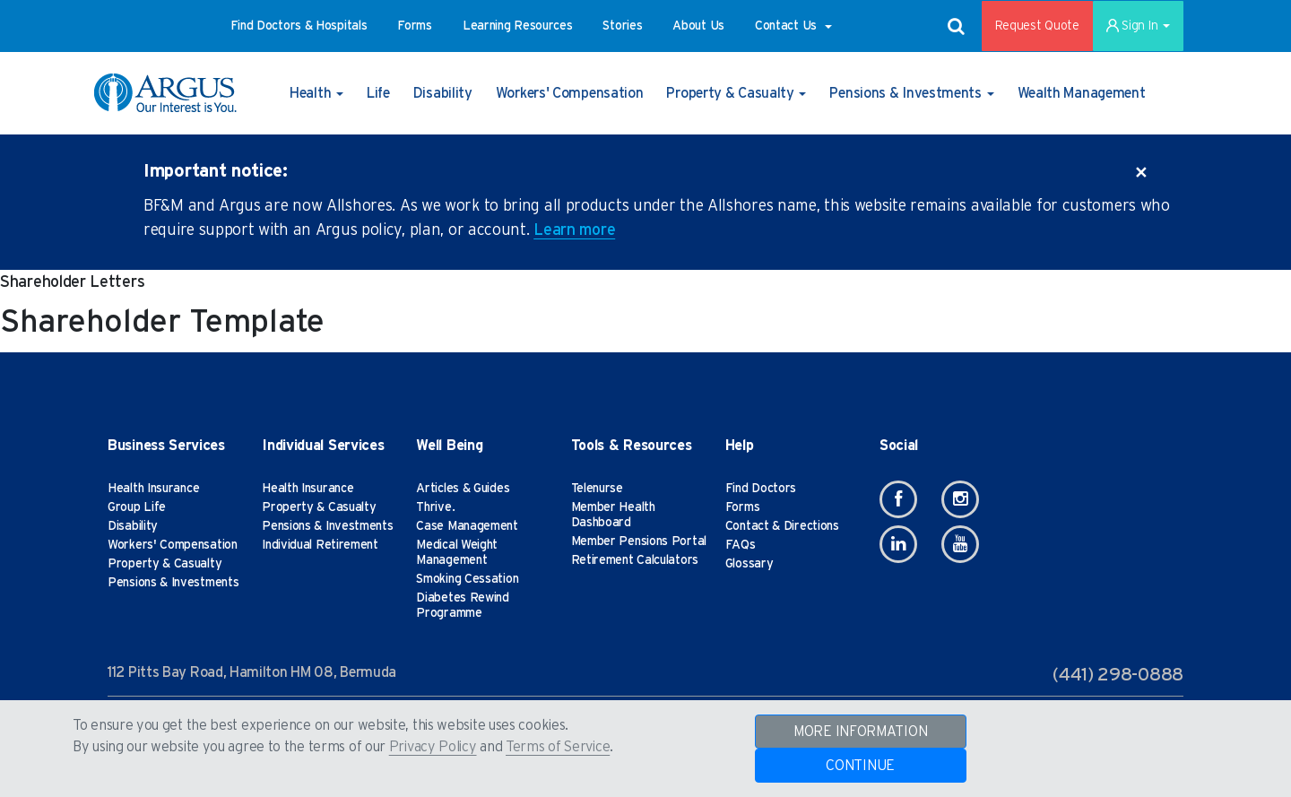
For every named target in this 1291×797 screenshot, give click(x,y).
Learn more (574, 230)
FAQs (740, 545)
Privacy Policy (433, 747)
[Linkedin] (898, 544)
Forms (742, 507)
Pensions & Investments (173, 582)
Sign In (1138, 26)
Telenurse (597, 488)
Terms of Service (558, 747)
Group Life (137, 507)
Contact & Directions (782, 526)
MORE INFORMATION (860, 731)
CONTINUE (860, 765)
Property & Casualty (164, 564)
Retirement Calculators (634, 560)
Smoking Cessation (467, 579)
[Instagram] (960, 499)
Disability (133, 526)
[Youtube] (960, 544)
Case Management (467, 526)
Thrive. (435, 507)
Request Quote (1037, 26)
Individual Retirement (320, 545)
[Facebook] (898, 499)
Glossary (749, 564)
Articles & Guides (462, 488)
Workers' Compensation (173, 545)
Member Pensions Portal (638, 541)
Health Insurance (153, 488)
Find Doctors (760, 488)
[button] (299, 26)
